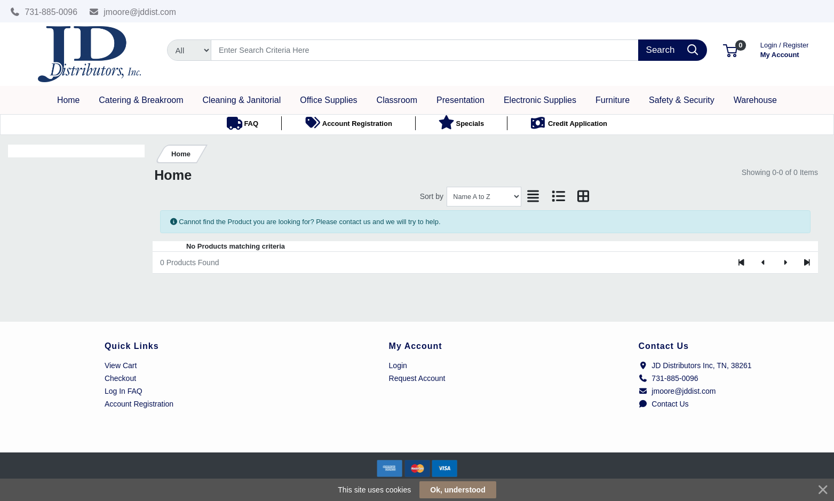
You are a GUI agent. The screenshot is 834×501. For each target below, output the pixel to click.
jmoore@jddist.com (133, 12)
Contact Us (663, 404)
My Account (784, 49)
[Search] (425, 50)
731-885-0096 (43, 12)
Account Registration (139, 404)
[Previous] (763, 262)
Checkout (120, 378)
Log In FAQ (123, 391)
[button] (730, 50)
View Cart (121, 365)
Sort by (431, 196)
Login (398, 365)
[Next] (785, 262)
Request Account (417, 378)
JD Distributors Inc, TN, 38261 (694, 365)
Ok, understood (457, 490)
